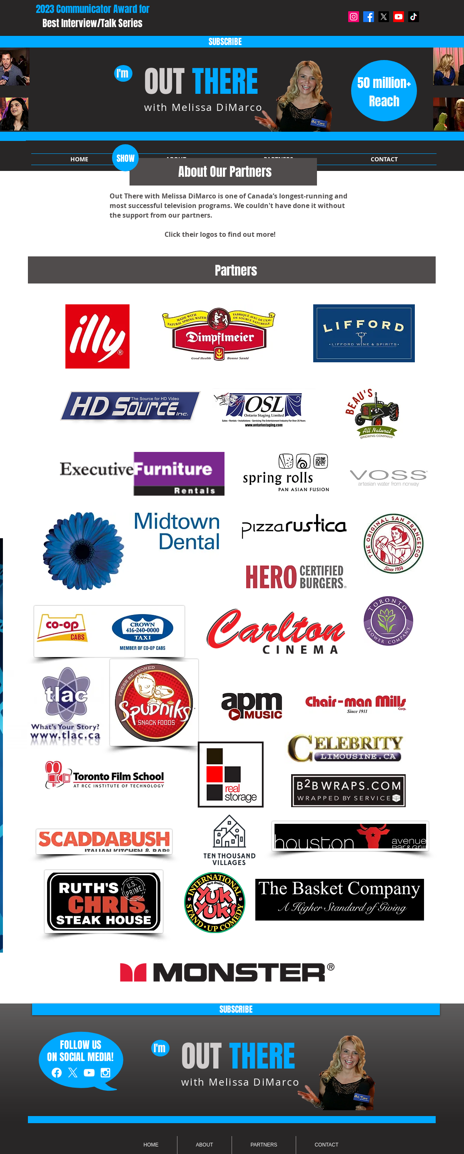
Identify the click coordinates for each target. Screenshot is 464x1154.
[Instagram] (353, 16)
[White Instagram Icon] (105, 1072)
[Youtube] (398, 16)
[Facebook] (368, 16)
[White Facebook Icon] (56, 1072)
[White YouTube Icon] (89, 1072)
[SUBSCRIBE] (236, 1009)
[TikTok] (413, 16)
